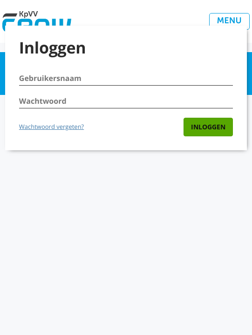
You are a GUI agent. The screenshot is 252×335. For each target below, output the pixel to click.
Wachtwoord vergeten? (51, 126)
